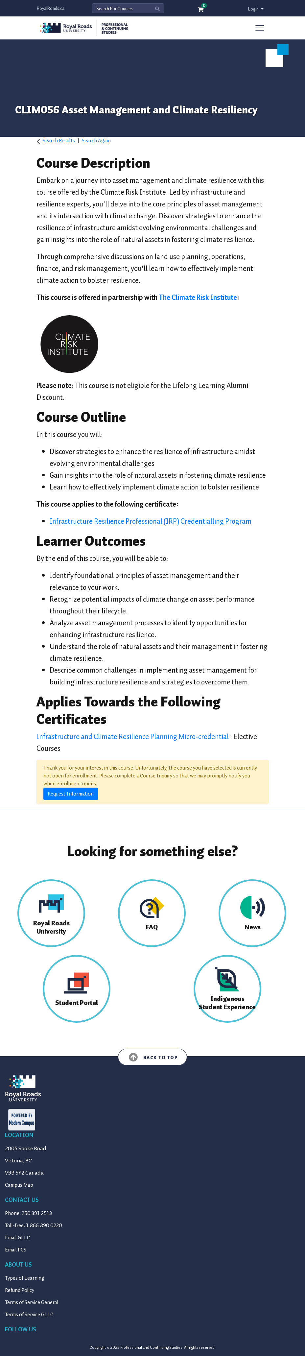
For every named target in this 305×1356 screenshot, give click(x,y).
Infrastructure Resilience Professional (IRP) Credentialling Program (150, 521)
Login (254, 9)
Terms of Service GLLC (29, 1315)
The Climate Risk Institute (198, 297)
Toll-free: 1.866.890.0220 (33, 1225)
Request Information (71, 794)
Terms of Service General (32, 1302)
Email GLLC (17, 1238)
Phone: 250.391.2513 (28, 1213)
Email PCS (15, 1250)
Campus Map (19, 1185)
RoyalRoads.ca (50, 8)
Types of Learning (24, 1278)
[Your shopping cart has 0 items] (201, 10)
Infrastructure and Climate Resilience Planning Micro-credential (133, 736)
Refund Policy (19, 1290)
